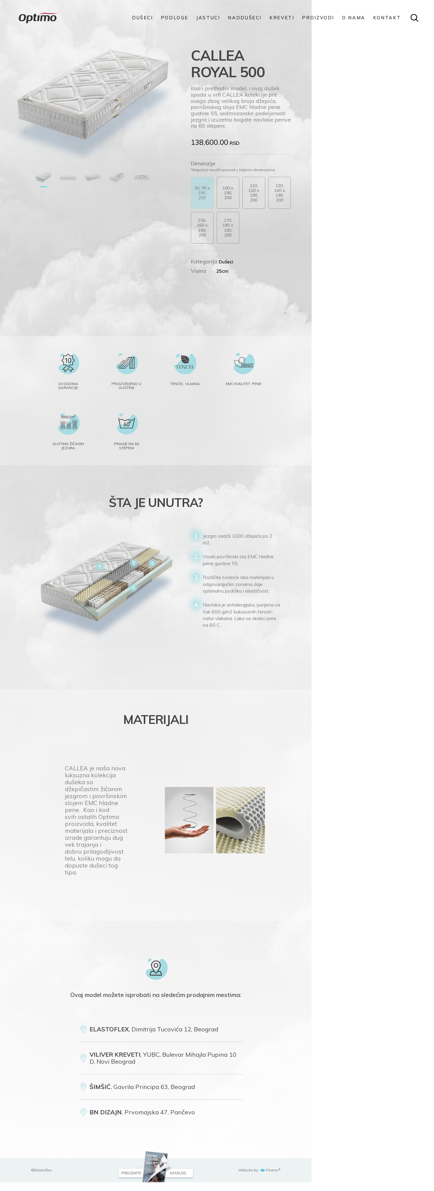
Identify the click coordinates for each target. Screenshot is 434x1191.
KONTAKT (387, 18)
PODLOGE (174, 18)
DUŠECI (142, 18)
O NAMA (353, 18)
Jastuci (208, 18)
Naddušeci (245, 18)
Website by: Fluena (368, 1179)
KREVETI (281, 18)
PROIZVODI (318, 18)
